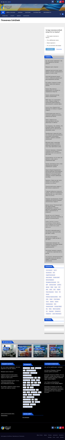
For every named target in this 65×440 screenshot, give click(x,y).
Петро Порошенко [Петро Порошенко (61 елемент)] (50, 291)
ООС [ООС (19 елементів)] (54, 289)
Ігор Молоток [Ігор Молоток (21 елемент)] (48, 272)
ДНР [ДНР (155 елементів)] (47, 284)
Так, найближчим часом (52, 40)
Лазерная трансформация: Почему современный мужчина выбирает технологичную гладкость (54, 200)
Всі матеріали (26, 417)
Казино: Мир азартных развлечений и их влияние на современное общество (53, 90)
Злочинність (47, 12)
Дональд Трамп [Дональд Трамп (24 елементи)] (52, 284)
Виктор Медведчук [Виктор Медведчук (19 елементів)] (50, 279)
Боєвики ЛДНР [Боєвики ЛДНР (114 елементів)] (56, 277)
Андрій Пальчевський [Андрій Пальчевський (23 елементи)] (50, 275)
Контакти (26, 15)
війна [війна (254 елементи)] (50, 308)
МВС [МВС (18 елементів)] (47, 289)
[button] (60, 14)
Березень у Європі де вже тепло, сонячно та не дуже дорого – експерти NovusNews (54, 182)
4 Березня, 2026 (24, 355)
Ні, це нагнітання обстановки (53, 45)
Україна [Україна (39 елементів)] (56, 301)
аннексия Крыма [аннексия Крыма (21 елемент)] (49, 306)
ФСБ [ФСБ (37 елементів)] (55, 304)
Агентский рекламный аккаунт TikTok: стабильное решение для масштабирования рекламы (54, 78)
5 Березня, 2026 (8, 355)
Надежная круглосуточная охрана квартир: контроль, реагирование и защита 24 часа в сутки (54, 72)
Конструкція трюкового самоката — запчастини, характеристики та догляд (54, 252)
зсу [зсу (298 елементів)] (46, 311)
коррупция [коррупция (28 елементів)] (51, 311)
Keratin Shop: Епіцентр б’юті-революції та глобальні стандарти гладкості (54, 109)
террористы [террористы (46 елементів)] (48, 313)
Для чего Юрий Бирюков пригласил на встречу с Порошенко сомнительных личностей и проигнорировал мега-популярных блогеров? (53, 389)
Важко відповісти (50, 43)
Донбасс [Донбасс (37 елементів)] (59, 284)
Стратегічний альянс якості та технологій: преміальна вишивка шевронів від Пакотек (53, 115)
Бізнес (36, 347)
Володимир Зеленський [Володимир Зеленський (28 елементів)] (51, 282)
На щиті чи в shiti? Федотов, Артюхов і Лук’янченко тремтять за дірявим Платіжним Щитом (54, 217)
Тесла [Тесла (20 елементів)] (47, 301)
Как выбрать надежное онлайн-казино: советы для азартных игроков (53, 84)
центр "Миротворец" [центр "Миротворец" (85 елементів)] (57, 313)
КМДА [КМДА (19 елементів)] (52, 287)
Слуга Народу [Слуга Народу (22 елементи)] (57, 299)
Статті (12, 15)
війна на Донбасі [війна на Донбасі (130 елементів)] (56, 308)
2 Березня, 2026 (39, 355)
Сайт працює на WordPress (6, 436)
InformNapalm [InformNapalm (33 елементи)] (49, 270)
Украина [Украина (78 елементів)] (51, 301)
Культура (5, 15)
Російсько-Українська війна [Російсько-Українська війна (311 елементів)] (52, 296)
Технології (43, 349)
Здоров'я (21, 347)
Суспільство (37, 12)
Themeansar (21, 436)
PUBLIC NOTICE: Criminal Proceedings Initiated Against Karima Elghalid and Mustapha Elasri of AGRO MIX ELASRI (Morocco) (53, 224)
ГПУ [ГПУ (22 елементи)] (58, 282)
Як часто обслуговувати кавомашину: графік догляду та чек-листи (53, 238)
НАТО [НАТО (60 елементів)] (51, 289)
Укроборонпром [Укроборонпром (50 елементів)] (49, 304)
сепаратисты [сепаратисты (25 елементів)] (57, 311)
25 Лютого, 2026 (55, 355)
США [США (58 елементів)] (47, 299)
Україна (20, 12)
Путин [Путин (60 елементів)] (56, 291)
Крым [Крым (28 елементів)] (56, 287)
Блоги (19, 15)
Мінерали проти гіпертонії (52, 67)
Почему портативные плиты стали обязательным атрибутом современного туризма (54, 165)
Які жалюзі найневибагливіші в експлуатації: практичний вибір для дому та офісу (53, 232)
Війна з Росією (10, 12)
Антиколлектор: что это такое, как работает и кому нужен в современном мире (54, 159)
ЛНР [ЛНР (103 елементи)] (59, 287)
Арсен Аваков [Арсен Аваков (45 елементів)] (49, 277)
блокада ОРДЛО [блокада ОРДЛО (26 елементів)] (58, 306)
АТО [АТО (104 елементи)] (54, 272)
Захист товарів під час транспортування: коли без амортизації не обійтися (52, 121)
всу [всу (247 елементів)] (47, 308)
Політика (28, 12)
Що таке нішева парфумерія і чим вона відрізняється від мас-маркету (54, 62)
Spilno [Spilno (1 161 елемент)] (55, 270)
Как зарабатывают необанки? (55, 367)
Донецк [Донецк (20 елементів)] (47, 287)
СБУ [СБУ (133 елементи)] (60, 296)
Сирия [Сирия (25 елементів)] (51, 299)
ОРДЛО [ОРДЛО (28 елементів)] (58, 289)
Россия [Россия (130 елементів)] (47, 294)
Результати (59, 49)
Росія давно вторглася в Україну (52, 37)
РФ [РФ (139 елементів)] (59, 291)
